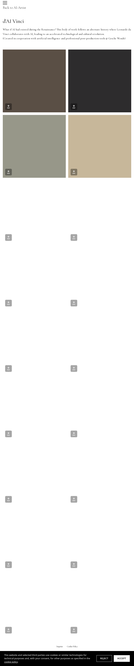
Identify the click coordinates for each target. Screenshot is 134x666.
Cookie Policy (72, 646)
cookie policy (11, 661)
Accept (121, 658)
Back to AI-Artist (14, 8)
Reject (104, 658)
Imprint (60, 646)
